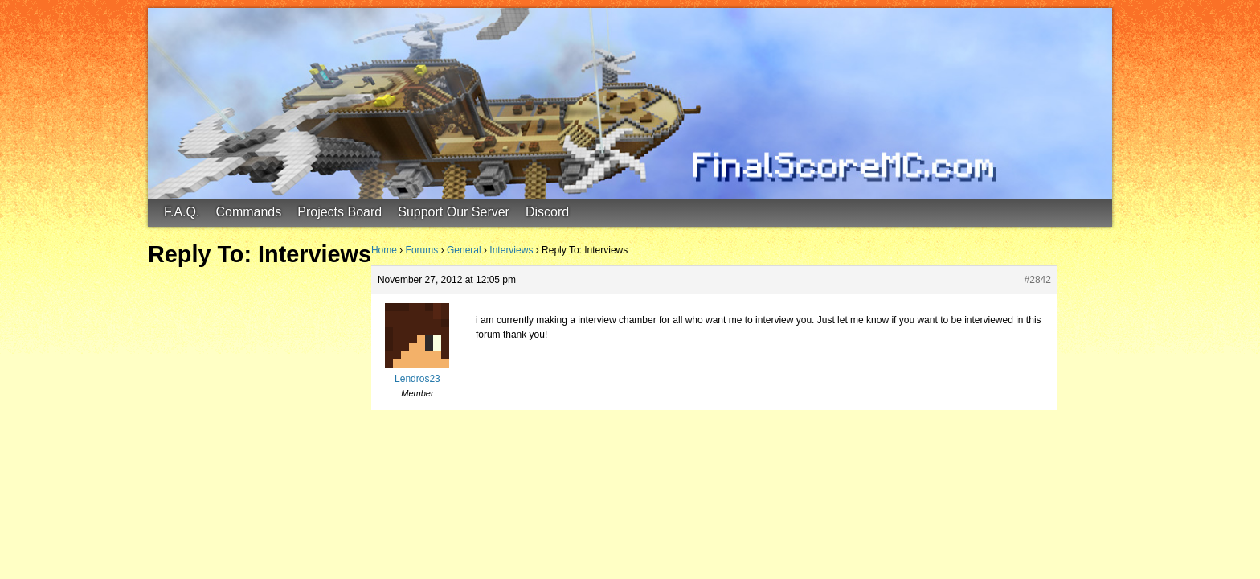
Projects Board (339, 212)
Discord (547, 212)
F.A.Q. (181, 212)
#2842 (1038, 279)
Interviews (511, 250)
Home (384, 250)
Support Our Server (453, 212)
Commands (248, 212)
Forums (422, 250)
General (464, 250)
